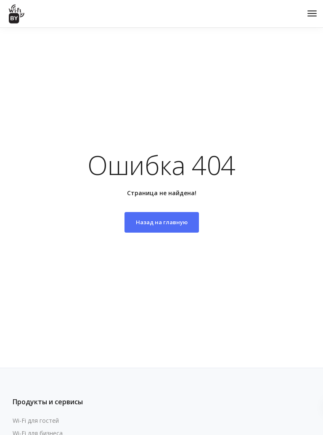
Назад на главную (162, 222)
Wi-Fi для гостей (36, 420)
